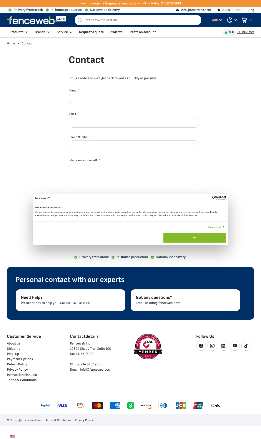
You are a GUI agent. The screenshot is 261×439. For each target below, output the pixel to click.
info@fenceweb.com (196, 10)
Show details (214, 227)
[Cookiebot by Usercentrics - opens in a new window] (207, 198)
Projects (116, 32)
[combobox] (138, 20)
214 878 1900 (171, 3)
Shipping (13, 349)
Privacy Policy (17, 370)
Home (11, 43)
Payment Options (20, 359)
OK (194, 238)
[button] (231, 20)
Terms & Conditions (22, 380)
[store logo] (36, 20)
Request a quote (91, 32)
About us (13, 343)
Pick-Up (13, 354)
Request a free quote (120, 3)
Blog (251, 10)
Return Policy (17, 364)
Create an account (142, 32)
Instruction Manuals (22, 375)
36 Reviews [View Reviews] (245, 32)
